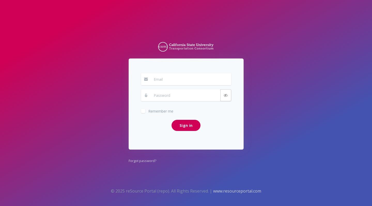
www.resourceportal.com (237, 191)
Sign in (186, 125)
